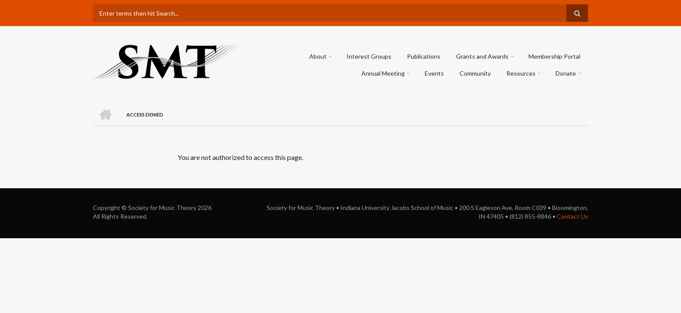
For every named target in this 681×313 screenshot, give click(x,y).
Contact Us (572, 216)
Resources (521, 73)
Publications (423, 56)
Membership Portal (554, 56)
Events (434, 73)
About (318, 56)
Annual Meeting (383, 73)
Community (475, 73)
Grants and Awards (482, 56)
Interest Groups (369, 56)
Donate (565, 73)
